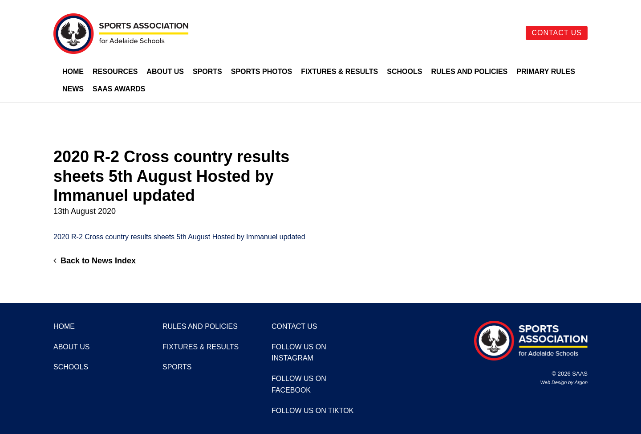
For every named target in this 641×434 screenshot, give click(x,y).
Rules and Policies (469, 71)
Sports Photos (261, 71)
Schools (404, 71)
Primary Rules (545, 71)
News (73, 89)
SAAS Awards (119, 89)
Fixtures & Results (339, 71)
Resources (115, 71)
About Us (165, 71)
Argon (581, 382)
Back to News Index (94, 260)
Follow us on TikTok (312, 410)
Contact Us (556, 33)
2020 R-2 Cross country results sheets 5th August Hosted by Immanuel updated (179, 237)
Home (73, 71)
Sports (207, 71)
